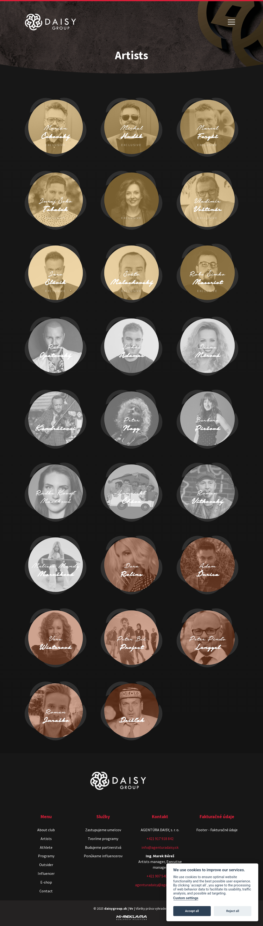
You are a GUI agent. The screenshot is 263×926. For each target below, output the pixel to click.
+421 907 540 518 (160, 876)
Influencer (46, 873)
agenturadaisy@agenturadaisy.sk (161, 884)
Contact (46, 891)
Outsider (46, 864)
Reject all (232, 911)
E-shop (46, 882)
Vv (131, 908)
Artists (46, 838)
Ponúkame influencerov (103, 855)
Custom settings (185, 898)
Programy (46, 855)
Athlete (46, 847)
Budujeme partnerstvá (103, 847)
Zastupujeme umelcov (103, 829)
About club (46, 829)
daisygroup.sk (115, 908)
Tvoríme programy (103, 838)
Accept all (192, 911)
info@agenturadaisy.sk (159, 847)
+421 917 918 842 (160, 838)
